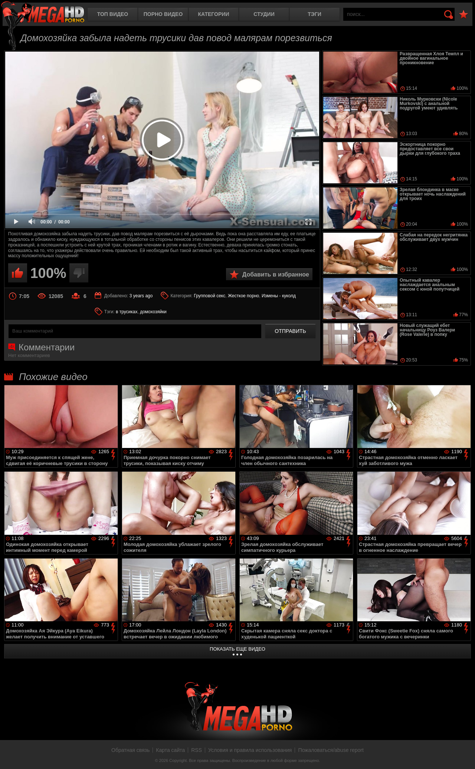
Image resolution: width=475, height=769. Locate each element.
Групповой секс (209, 295)
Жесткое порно (243, 295)
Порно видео (163, 14)
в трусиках (127, 311)
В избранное (463, 15)
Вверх (464, 755)
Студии (263, 14)
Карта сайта (170, 750)
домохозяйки (153, 311)
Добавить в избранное (275, 274)
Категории (213, 14)
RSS (196, 750)
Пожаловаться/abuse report (331, 750)
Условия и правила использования (250, 750)
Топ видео (112, 14)
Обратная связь (130, 750)
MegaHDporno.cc (42, 12)
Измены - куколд (279, 295)
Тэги (314, 14)
